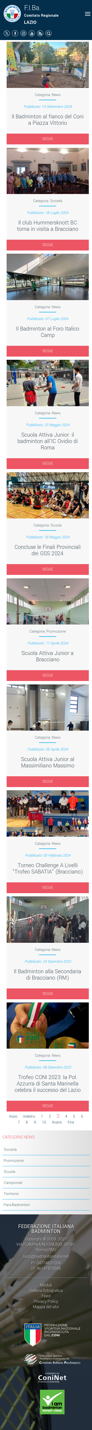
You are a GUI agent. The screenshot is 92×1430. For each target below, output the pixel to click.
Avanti (57, 1122)
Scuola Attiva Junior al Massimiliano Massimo (47, 762)
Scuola (9, 1171)
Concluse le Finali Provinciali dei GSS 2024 (47, 550)
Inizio (13, 1116)
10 (44, 1122)
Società (10, 1149)
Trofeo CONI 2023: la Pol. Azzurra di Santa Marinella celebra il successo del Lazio (48, 1083)
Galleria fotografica (46, 1290)
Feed (46, 1296)
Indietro (29, 1116)
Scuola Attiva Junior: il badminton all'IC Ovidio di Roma (47, 441)
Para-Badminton (17, 1205)
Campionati (13, 1182)
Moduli (46, 1285)
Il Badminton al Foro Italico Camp (47, 332)
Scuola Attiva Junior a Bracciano (48, 656)
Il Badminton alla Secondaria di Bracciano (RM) (47, 975)
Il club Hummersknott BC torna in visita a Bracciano (47, 226)
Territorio (11, 1193)
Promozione (14, 1160)
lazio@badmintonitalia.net (46, 1256)
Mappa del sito (46, 1307)
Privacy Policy (46, 1301)
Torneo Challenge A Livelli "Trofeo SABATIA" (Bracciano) (48, 868)
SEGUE (47, 138)
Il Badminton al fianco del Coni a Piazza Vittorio (48, 120)
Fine (71, 1122)
